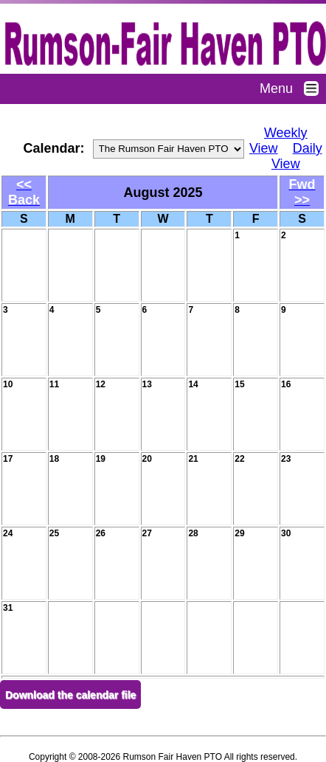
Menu (293, 88)
